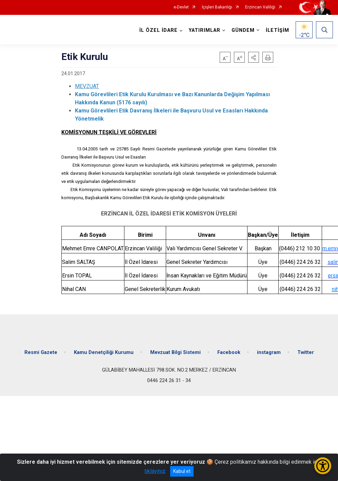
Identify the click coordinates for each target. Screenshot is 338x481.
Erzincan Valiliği (260, 7)
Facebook (228, 352)
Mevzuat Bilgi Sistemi (175, 352)
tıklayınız (154, 471)
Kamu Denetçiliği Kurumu (104, 352)
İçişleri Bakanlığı (217, 7)
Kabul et (182, 471)
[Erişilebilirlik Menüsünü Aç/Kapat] (322, 465)
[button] (253, 57)
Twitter (305, 352)
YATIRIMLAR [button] (204, 30)
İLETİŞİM (277, 30)
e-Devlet (181, 7)
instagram (269, 352)
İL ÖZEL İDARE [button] (158, 30)
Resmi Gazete (40, 352)
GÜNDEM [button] (243, 30)
